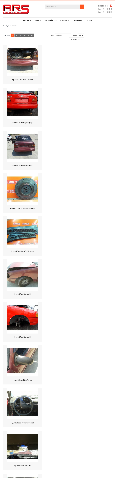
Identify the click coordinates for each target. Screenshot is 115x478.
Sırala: (52, 35)
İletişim (89, 20)
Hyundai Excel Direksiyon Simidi (22, 251)
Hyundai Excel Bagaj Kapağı (65, 80)
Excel (15, 26)
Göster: (75, 35)
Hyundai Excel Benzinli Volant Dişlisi (64, 122)
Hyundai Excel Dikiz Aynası (64, 208)
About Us (66, 415)
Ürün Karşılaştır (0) (76, 39)
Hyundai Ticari (51, 20)
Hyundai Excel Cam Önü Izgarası (22, 165)
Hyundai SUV (65, 20)
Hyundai (38, 20)
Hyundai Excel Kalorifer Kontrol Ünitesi (22, 294)
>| (18, 394)
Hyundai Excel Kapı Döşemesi (64, 337)
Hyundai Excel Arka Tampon (22, 80)
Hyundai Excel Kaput (22, 380)
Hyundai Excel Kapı (64, 294)
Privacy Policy (67, 426)
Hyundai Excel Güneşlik (64, 251)
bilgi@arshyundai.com (18, 440)
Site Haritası (86, 419)
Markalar (78, 20)
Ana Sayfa (27, 20)
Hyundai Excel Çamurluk (64, 165)
